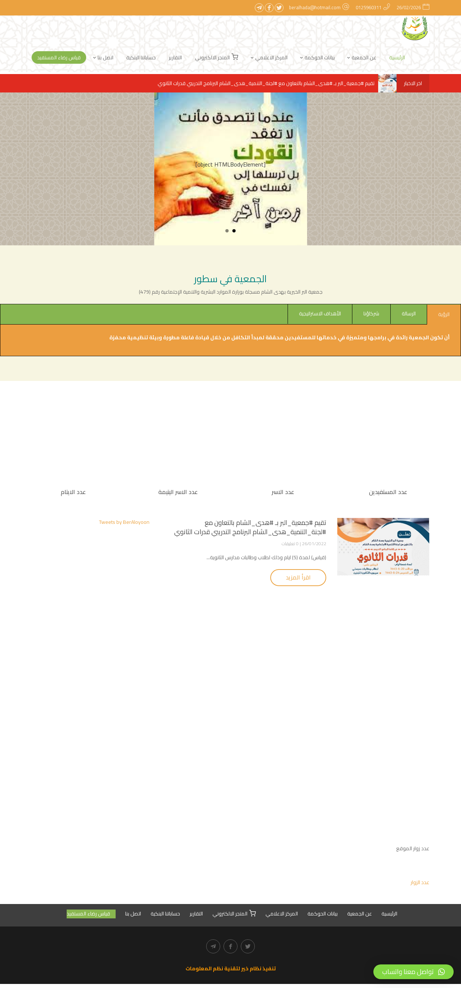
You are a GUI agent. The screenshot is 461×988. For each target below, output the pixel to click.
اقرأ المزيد (298, 578)
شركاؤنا (371, 313)
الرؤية (444, 314)
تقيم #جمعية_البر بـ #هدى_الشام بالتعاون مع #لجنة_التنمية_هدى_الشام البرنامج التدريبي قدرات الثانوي (277, 83)
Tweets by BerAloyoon (124, 523)
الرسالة (409, 313)
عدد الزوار (420, 885)
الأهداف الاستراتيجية (320, 313)
